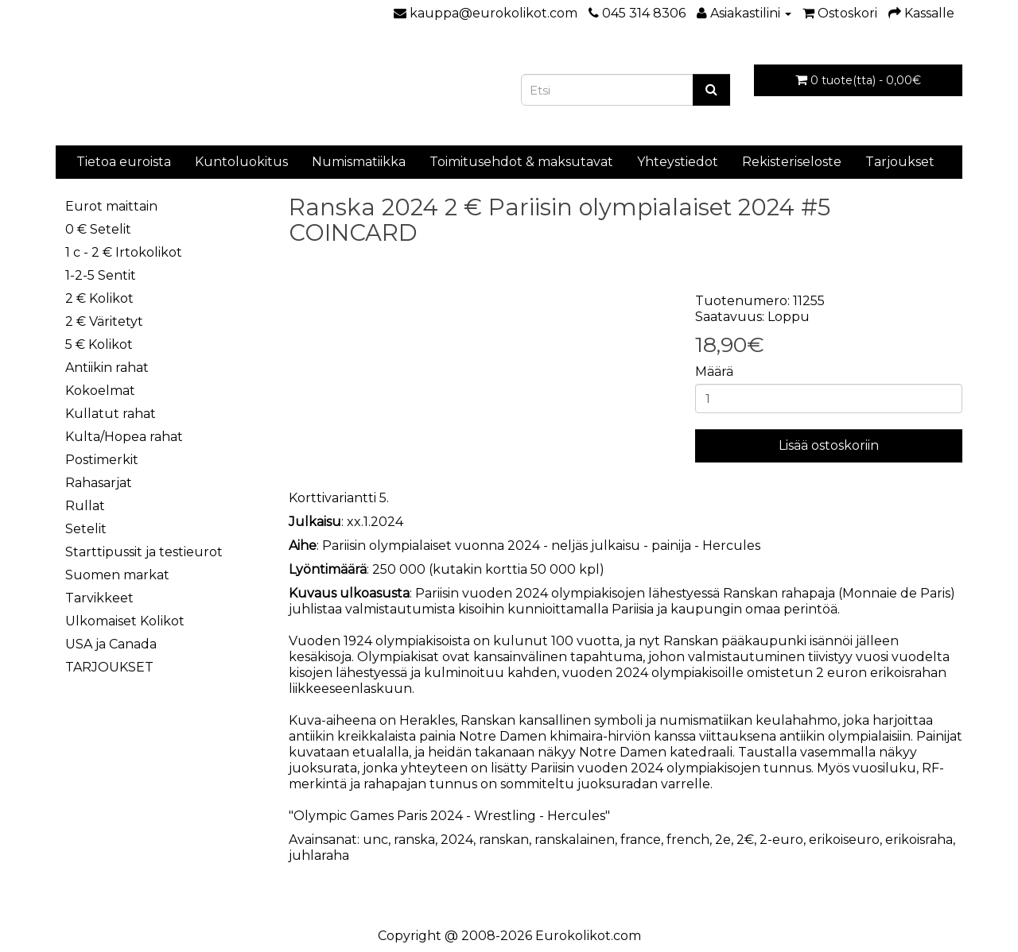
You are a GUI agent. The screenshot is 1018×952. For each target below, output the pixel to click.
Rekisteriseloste (791, 161)
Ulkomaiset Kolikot (125, 621)
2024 (457, 839)
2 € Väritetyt (104, 321)
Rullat (85, 505)
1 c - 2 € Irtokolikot (123, 252)
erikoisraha (919, 839)
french (687, 839)
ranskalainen (574, 839)
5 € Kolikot (99, 344)
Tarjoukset (899, 161)
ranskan (504, 839)
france (640, 839)
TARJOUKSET (109, 667)
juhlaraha (319, 855)
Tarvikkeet (99, 598)
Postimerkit (101, 459)
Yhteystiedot (677, 161)
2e (723, 839)
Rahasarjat (98, 482)
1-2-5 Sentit (100, 275)
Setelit (86, 528)
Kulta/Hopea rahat (124, 436)
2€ (745, 839)
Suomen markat (117, 574)
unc (375, 839)
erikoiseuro (844, 839)
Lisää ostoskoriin (829, 445)
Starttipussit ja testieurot (144, 551)
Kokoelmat (100, 390)
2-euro (781, 839)
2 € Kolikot (99, 298)
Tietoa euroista (123, 161)
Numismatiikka (359, 161)
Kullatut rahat (110, 413)
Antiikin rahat (107, 367)
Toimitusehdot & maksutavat (521, 161)
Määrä (714, 371)
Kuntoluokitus (241, 161)
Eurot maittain (111, 206)
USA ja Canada (111, 644)
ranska (414, 839)
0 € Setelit (98, 229)
